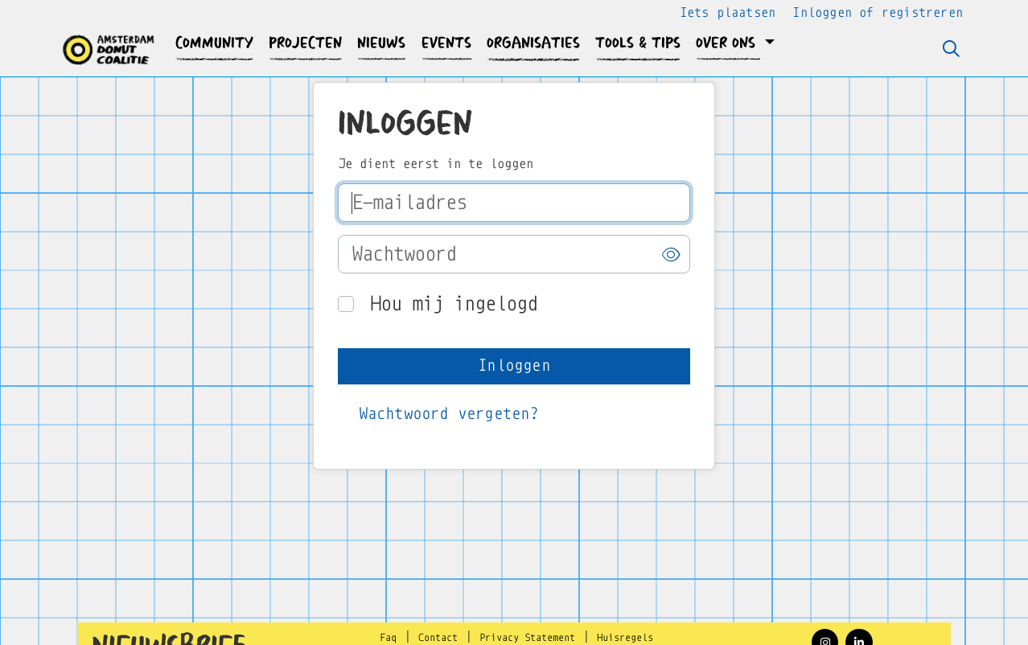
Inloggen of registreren (877, 12)
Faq (388, 637)
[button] (214, 43)
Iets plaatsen (728, 12)
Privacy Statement (527, 637)
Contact (438, 637)
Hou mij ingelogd (453, 303)
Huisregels (625, 637)
